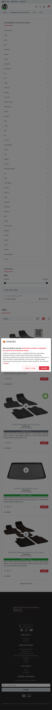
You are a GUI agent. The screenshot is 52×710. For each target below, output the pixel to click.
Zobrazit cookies (30, 368)
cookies (6, 363)
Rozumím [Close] (44, 368)
